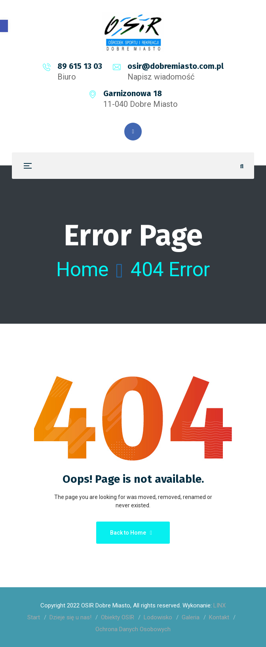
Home (82, 269)
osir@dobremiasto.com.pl (175, 66)
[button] (4, 26)
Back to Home (131, 532)
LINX (219, 605)
